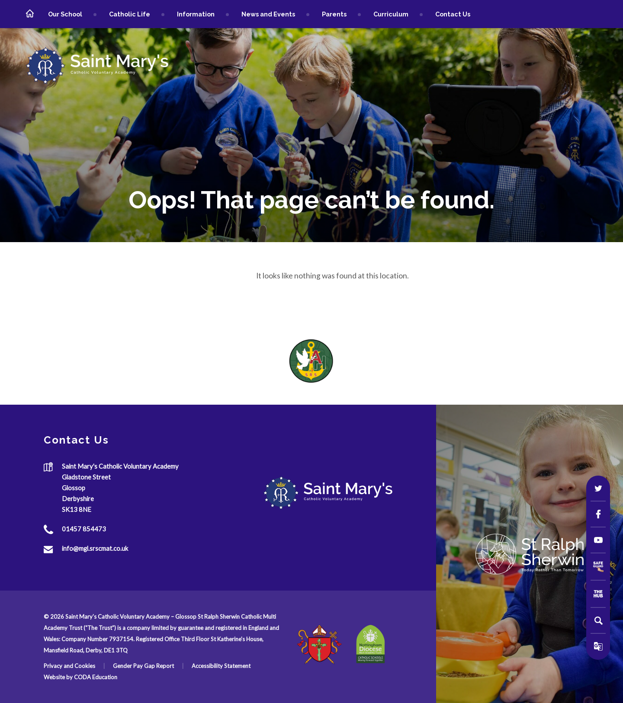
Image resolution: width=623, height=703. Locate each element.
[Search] (598, 620)
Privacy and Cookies (69, 665)
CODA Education (95, 677)
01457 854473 (84, 529)
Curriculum (390, 14)
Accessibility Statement (221, 665)
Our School (65, 14)
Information (196, 14)
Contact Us (452, 14)
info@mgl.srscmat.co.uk (95, 549)
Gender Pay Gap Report (143, 665)
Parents (334, 14)
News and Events (268, 14)
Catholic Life (129, 14)
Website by (59, 677)
